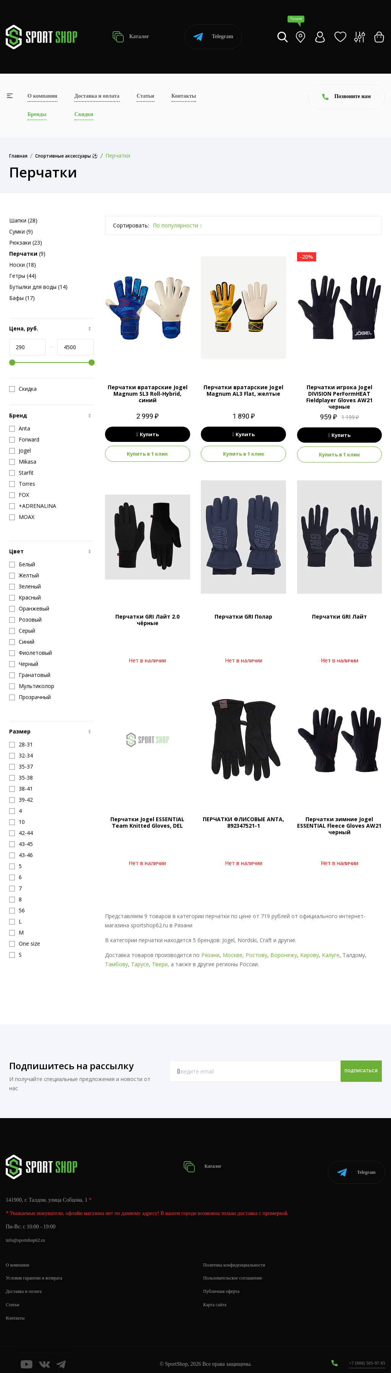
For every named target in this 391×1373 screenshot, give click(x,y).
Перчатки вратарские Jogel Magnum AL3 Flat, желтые (243, 390)
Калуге (330, 955)
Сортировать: (131, 225)
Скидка (23, 389)
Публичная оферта (224, 1282)
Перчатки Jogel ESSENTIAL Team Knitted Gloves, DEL (147, 822)
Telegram (213, 37)
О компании (42, 96)
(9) (27, 253)
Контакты (183, 96)
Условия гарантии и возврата (38, 1268)
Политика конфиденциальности (239, 1255)
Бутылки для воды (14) (38, 286)
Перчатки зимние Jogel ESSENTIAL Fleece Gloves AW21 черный (339, 825)
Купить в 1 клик (147, 453)
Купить (147, 434)
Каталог (130, 37)
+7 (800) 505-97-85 (364, 1354)
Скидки (83, 114)
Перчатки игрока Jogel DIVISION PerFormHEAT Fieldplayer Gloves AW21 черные (339, 397)
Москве (232, 955)
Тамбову (116, 964)
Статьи (145, 96)
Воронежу (283, 955)
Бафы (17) (22, 297)
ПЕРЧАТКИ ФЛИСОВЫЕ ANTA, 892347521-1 (243, 822)
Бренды (36, 114)
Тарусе (140, 964)
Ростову (256, 955)
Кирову (309, 955)
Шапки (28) (23, 220)
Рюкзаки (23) (25, 242)
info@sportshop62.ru (28, 1231)
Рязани (210, 955)
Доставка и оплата (97, 96)
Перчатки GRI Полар (243, 616)
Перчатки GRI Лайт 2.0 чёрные (147, 620)
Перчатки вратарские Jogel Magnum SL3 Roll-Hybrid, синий (147, 394)
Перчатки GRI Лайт (339, 616)
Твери (160, 964)
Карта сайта (216, 1295)
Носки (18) (22, 264)
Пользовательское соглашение (237, 1268)
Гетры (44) (22, 275)
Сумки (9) (21, 231)
